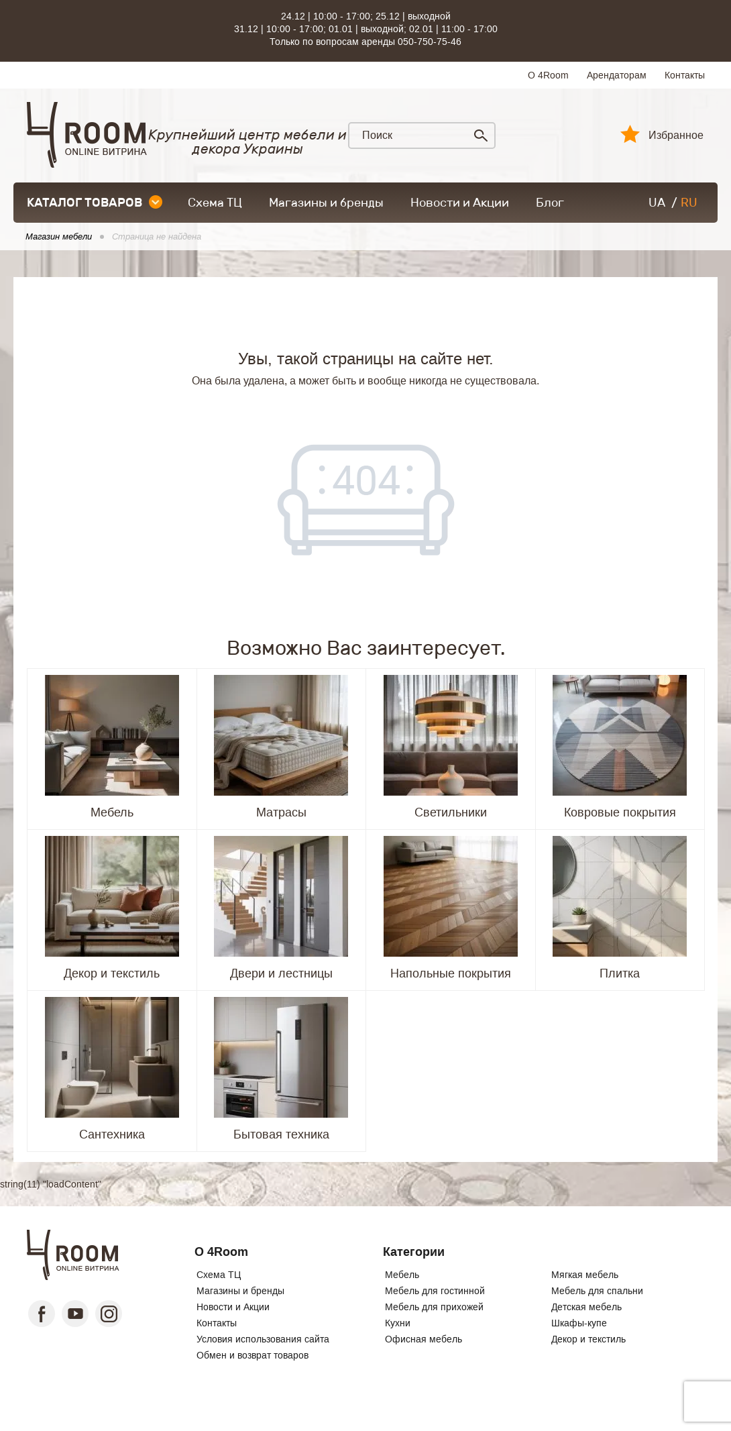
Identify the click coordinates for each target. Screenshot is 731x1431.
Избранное (676, 135)
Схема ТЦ (215, 202)
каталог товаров (94, 202)
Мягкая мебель (584, 1274)
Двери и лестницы (281, 973)
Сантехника (112, 1134)
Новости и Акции (459, 202)
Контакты (685, 75)
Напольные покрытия (450, 973)
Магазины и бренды (326, 202)
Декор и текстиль (112, 973)
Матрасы (281, 812)
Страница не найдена (156, 237)
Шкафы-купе (579, 1323)
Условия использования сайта (262, 1339)
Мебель (112, 812)
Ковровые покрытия (620, 812)
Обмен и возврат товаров (252, 1355)
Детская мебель (586, 1307)
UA (657, 202)
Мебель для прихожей (434, 1307)
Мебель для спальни (597, 1290)
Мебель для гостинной (435, 1290)
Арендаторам (616, 75)
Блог (550, 202)
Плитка (620, 973)
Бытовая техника (281, 1134)
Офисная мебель (423, 1339)
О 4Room (548, 75)
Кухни (397, 1323)
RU (689, 202)
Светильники (450, 812)
